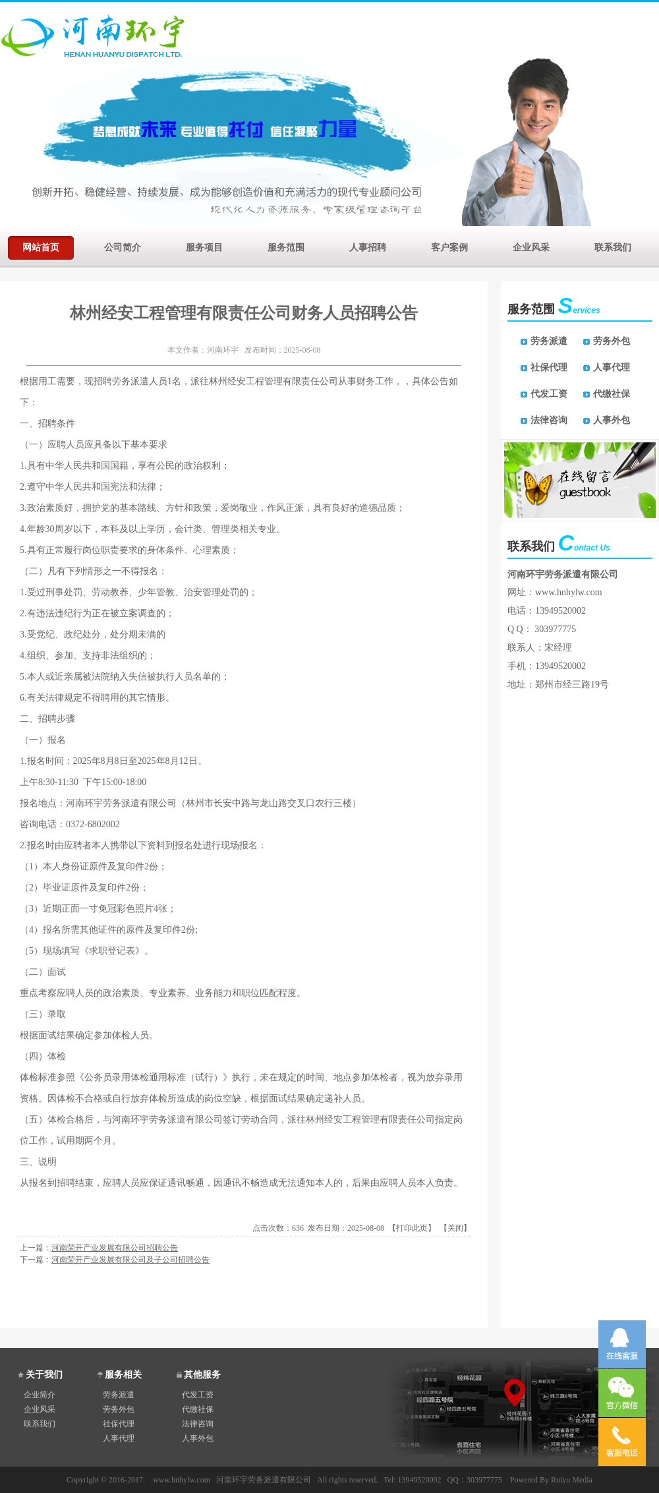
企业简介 (39, 1394)
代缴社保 (611, 394)
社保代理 (548, 367)
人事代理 (611, 367)
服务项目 (204, 246)
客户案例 (449, 246)
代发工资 (548, 394)
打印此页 (412, 1228)
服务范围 (286, 246)
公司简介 (122, 246)
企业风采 (531, 246)
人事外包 (611, 420)
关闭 (455, 1228)
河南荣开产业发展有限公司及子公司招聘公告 (130, 1259)
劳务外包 (611, 341)
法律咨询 (548, 420)
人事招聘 (367, 246)
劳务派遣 (548, 341)
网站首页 (40, 246)
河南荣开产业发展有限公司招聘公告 (114, 1247)
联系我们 (612, 246)
